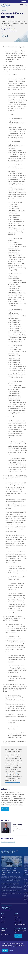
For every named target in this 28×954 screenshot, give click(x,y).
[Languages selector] (23, 1)
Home (2, 915)
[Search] (26, 5)
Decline (11, 950)
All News (4, 10)
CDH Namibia (17, 922)
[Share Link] (3, 37)
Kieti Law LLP (17, 920)
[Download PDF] (6, 37)
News (2, 937)
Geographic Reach (5, 934)
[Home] (5, 5)
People (3, 917)
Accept (5, 950)
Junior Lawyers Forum (19, 924)
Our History (17, 917)
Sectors (3, 930)
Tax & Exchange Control (8, 842)
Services (3, 932)
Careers (3, 920)
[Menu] (22, 5)
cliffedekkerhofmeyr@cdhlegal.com (12, 782)
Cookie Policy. (13, 946)
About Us (16, 915)
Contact (3, 922)
